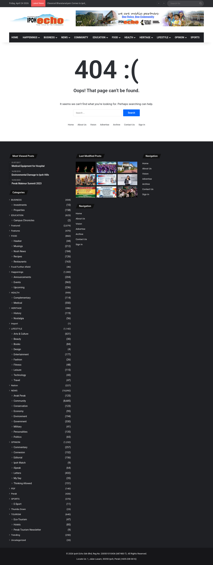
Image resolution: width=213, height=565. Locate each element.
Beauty (17, 339)
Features (15, 230)
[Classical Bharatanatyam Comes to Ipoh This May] (85, 167)
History (17, 313)
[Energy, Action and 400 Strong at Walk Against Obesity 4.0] (106, 167)
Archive (116, 124)
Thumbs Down (18, 509)
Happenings (17, 272)
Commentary (20, 447)
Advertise (104, 124)
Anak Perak (20, 395)
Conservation (21, 406)
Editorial (18, 457)
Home (14, 37)
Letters (17, 473)
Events (17, 282)
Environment (20, 416)
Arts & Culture (21, 333)
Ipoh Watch (20, 462)
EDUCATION (99, 37)
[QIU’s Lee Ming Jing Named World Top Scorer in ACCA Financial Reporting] (127, 179)
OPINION (179, 37)
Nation (14, 385)
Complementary (22, 297)
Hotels (17, 524)
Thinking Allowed (23, 483)
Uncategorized (18, 540)
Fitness (17, 364)
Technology (20, 375)
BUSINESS (49, 37)
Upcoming (19, 287)
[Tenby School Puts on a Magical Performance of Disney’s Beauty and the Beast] (127, 192)
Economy (18, 411)
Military (17, 426)
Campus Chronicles (24, 220)
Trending (15, 535)
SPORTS (195, 37)
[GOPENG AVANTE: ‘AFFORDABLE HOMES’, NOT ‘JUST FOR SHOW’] (85, 179)
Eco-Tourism (20, 519)
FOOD (115, 37)
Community (20, 401)
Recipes (18, 256)
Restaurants (20, 261)
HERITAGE (144, 37)
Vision (93, 124)
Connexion (19, 452)
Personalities (20, 431)
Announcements (22, 277)
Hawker (18, 241)
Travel (17, 380)
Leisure (17, 370)
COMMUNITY (81, 37)
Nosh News (20, 251)
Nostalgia (19, 318)
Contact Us (129, 124)
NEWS (64, 37)
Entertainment (21, 354)
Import (14, 323)
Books (17, 344)
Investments (20, 205)
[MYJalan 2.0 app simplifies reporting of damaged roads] (106, 179)
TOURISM (16, 514)
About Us (82, 124)
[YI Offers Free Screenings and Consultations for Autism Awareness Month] (106, 192)
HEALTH (128, 37)
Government (20, 421)
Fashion (18, 359)
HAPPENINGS (30, 37)
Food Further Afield (20, 266)
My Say (17, 478)
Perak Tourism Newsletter (27, 529)
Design (17, 349)
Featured (15, 225)
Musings (18, 246)
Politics (17, 437)
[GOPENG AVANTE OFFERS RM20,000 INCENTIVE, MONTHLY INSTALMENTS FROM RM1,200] (127, 167)
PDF (13, 488)
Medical (18, 303)
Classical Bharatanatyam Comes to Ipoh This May (71, 3)
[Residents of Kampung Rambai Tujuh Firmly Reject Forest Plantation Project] (85, 192)
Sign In (142, 124)
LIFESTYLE (162, 37)
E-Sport (17, 504)
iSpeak (17, 468)
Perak (14, 493)
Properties (19, 210)
